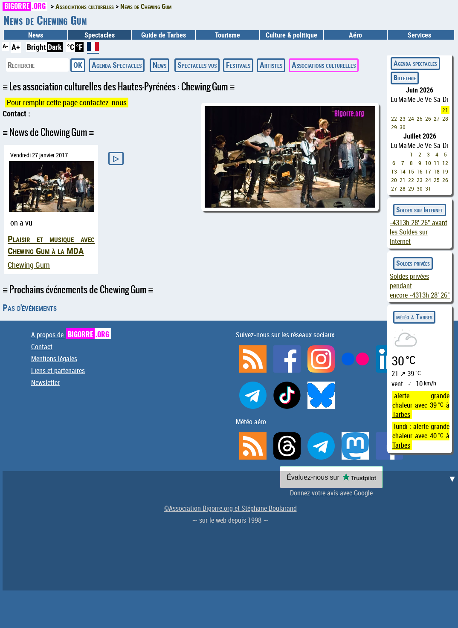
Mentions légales (54, 358)
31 (428, 188)
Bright (36, 47)
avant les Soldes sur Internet (418, 232)
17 (428, 171)
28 (445, 118)
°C (70, 47)
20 (394, 180)
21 (445, 110)
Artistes (271, 65)
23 (403, 118)
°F (79, 47)
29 (394, 127)
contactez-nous (103, 102)
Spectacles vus (197, 65)
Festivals (238, 65)
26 (428, 118)
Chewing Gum (29, 265)
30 (403, 127)
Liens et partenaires (58, 370)
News (35, 35)
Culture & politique (291, 35)
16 (420, 171)
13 (394, 171)
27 (437, 118)
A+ (16, 47)
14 (403, 171)
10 (428, 163)
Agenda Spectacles (117, 65)
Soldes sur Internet (419, 209)
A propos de (71, 334)
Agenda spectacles (415, 63)
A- (5, 46)
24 (411, 118)
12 (445, 163)
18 (437, 171)
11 (437, 163)
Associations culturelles (324, 65)
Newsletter (45, 382)
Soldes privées (413, 263)
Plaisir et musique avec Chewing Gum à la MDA (51, 245)
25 (420, 118)
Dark (55, 47)
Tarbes (401, 414)
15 (411, 171)
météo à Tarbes (414, 316)
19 (445, 171)
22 (394, 118)
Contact (41, 346)
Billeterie (405, 77)
